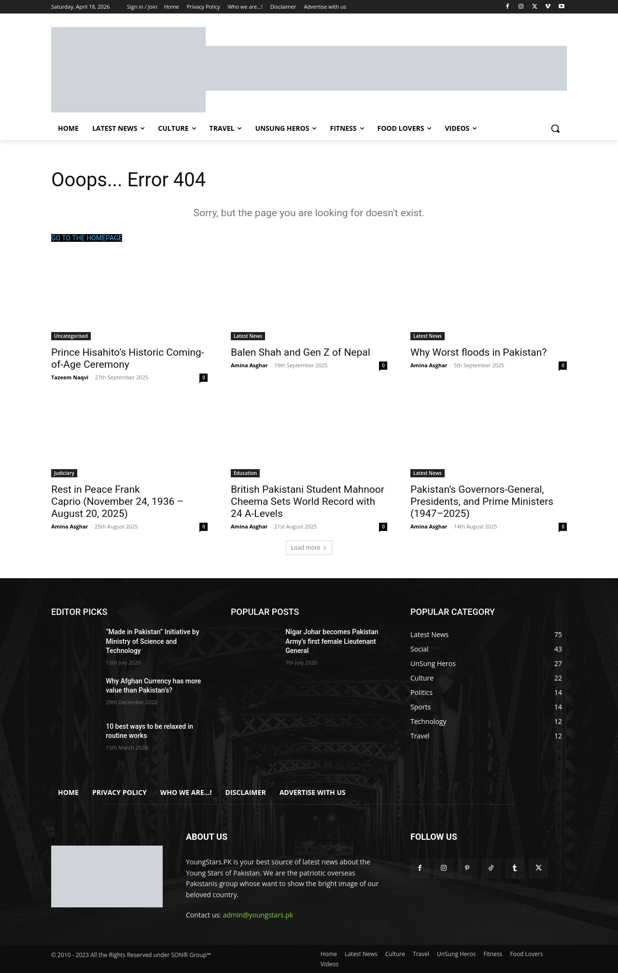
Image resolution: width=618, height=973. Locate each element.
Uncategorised (71, 336)
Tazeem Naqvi (69, 377)
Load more (309, 547)
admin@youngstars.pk (258, 915)
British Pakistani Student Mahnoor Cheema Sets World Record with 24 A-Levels (307, 501)
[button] (555, 128)
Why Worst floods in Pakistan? (478, 352)
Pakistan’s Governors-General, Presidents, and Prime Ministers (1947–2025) (481, 501)
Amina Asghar (249, 365)
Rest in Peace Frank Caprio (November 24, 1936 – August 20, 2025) (117, 501)
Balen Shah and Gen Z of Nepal (300, 352)
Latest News (248, 336)
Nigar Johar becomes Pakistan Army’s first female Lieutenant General (331, 641)
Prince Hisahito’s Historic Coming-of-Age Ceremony (127, 358)
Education (245, 473)
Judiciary (64, 473)
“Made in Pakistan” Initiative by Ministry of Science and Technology (152, 641)
